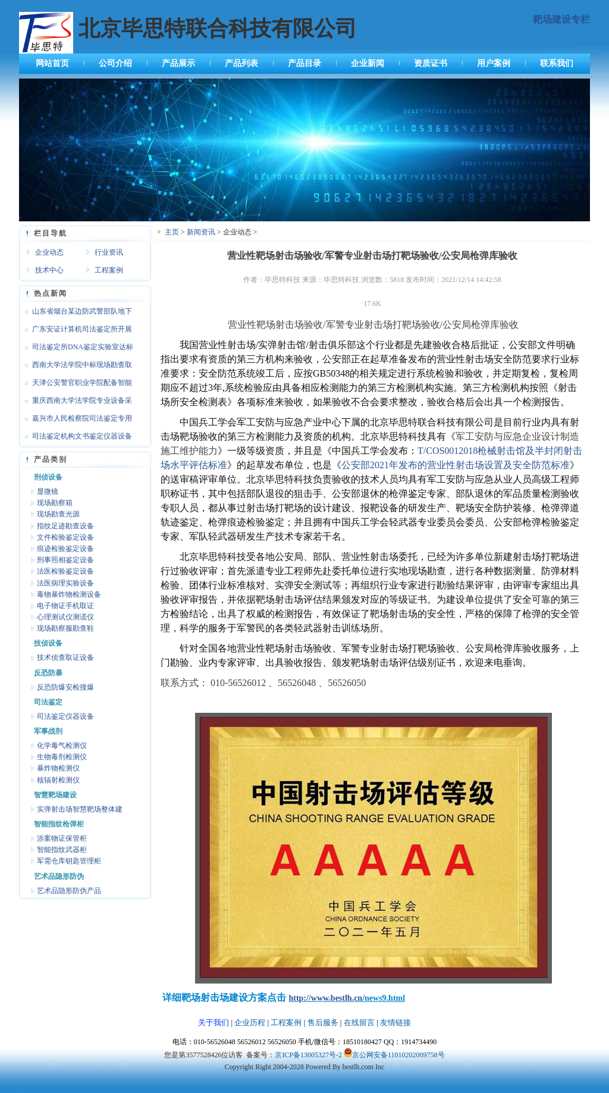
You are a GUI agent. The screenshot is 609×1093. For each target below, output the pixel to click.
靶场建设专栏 (561, 19)
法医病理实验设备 (65, 583)
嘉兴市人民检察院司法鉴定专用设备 (75, 420)
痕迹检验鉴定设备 (65, 548)
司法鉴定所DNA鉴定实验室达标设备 (76, 349)
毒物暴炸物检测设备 (69, 594)
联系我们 (556, 63)
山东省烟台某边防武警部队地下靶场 (75, 313)
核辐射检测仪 (58, 780)
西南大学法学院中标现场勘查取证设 (75, 367)
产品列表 (241, 63)
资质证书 (430, 63)
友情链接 (395, 1022)
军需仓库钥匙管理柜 (69, 861)
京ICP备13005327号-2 (308, 1055)
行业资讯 (109, 252)
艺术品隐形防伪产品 (69, 891)
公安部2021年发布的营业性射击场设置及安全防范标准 (455, 465)
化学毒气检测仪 (62, 745)
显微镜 (47, 491)
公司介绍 (115, 63)
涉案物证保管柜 (62, 838)
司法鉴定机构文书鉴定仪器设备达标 (75, 438)
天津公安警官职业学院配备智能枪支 (75, 385)
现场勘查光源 (58, 514)
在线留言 (359, 1022)
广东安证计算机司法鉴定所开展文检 (75, 331)
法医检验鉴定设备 (65, 571)
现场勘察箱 (55, 503)
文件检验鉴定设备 (65, 537)
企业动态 (49, 252)
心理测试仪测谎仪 (65, 617)
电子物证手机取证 (65, 606)
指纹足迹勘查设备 (65, 526)
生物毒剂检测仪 (62, 757)
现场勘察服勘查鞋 (65, 628)
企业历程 (249, 1022)
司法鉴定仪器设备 (65, 716)
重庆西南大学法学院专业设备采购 (75, 402)
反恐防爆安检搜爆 (65, 687)
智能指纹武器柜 (62, 849)
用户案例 (493, 63)
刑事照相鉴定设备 (65, 560)
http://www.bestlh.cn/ (326, 998)
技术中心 (49, 270)
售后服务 (322, 1022)
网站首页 (52, 63)
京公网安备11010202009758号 (398, 1055)
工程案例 (109, 270)
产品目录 (304, 63)
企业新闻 (367, 63)
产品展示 (178, 63)
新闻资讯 (201, 232)
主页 (172, 232)
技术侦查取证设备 (65, 657)
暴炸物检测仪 (58, 768)
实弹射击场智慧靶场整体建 (80, 809)
